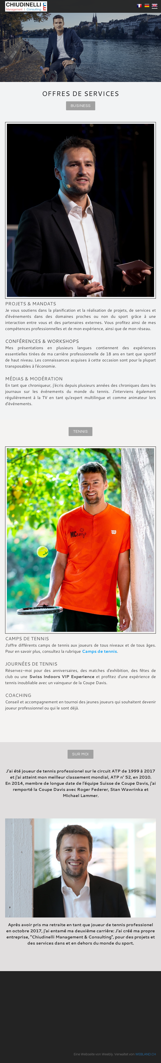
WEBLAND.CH (145, 1054)
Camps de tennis (99, 651)
